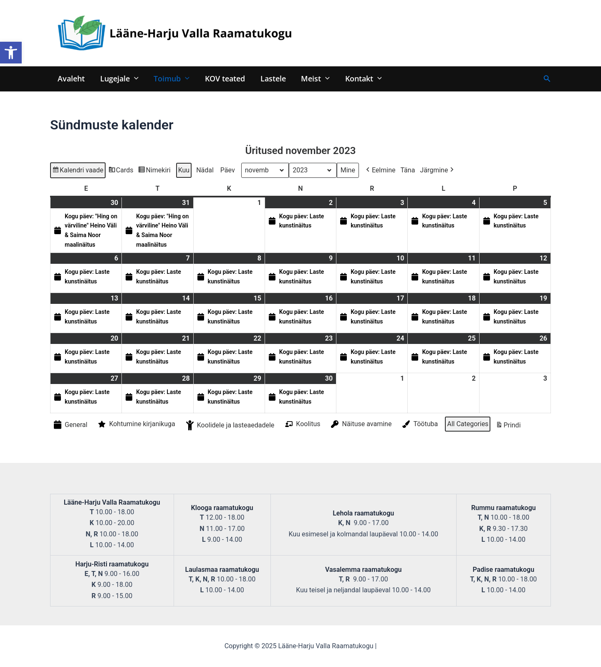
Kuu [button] (184, 170)
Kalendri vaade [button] (78, 171)
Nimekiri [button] (154, 171)
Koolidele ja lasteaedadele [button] (229, 425)
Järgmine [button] (437, 170)
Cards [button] (121, 171)
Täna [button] (407, 170)
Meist (314, 78)
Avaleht (71, 78)
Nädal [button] (205, 170)
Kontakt (361, 78)
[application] (133, 78)
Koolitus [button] (301, 424)
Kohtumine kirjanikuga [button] (135, 424)
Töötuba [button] (419, 424)
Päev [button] (227, 170)
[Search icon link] (547, 78)
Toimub (171, 78)
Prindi (507, 427)
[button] (11, 52)
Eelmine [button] (380, 170)
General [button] (69, 425)
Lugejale (119, 78)
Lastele (272, 78)
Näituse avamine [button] (360, 424)
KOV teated (224, 78)
